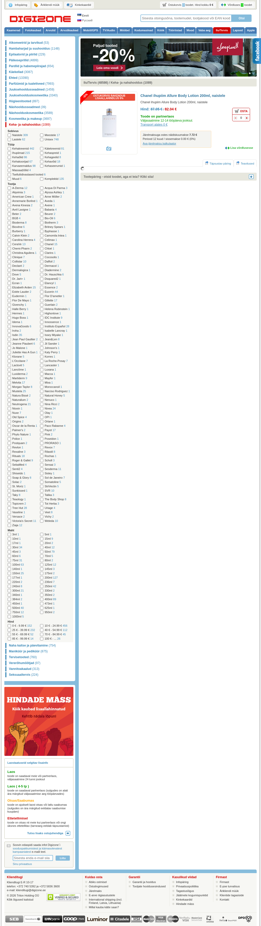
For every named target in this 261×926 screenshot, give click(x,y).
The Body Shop (55, 499)
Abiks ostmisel (98, 882)
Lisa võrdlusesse (241, 147)
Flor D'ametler (54, 296)
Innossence (53, 322)
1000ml (18, 616)
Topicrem (19, 503)
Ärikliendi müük (229, 890)
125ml (50, 564)
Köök (160, 30)
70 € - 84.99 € (55, 634)
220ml (17, 582)
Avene (50, 205)
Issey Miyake (54, 335)
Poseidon (52, 438)
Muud (17, 179)
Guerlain (51, 304)
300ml (18, 590)
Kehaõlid (19, 157)
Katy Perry (52, 352)
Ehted (19, 77)
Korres (50, 356)
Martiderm (19, 378)
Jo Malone (20, 348)
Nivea (50, 408)
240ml (17, 586)
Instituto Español (57, 326)
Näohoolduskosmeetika (31, 112)
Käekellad (21, 72)
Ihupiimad (21, 153)
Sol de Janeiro (55, 477)
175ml (50, 573)
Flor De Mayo (21, 300)
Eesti (83, 15)
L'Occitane (20, 361)
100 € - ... (52, 638)
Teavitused (245, 163)
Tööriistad (175, 30)
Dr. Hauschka (54, 274)
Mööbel (125, 30)
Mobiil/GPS (90, 30)
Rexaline (18, 451)
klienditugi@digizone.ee (31, 890)
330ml (50, 590)
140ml (17, 569)
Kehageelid (53, 157)
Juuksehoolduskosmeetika (33, 95)
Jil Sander (52, 343)
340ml (17, 595)
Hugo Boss (20, 317)
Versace (18, 516)
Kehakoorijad (22, 161)
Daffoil (50, 261)
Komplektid (54, 179)
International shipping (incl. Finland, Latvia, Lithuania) (105, 901)
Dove (16, 274)
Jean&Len (52, 339)
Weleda (51, 521)
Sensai (50, 464)
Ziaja (17, 525)
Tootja (12, 183)
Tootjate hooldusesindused (149, 886)
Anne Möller (53, 196)
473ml (50, 603)
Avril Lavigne (21, 209)
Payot (50, 430)
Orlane (50, 421)
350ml (50, 595)
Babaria (51, 209)
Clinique (18, 257)
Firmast (224, 882)
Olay (49, 412)
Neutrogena (21, 404)
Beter (16, 214)
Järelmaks (95, 890)
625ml (50, 608)
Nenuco (51, 400)
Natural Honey (55, 395)
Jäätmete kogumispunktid (192, 895)
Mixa (49, 382)
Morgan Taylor (22, 387)
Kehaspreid (53, 153)
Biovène (18, 227)
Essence (51, 287)
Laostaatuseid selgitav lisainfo (27, 762)
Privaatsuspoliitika (187, 886)
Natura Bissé (21, 395)
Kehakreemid (23, 148)
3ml (15, 534)
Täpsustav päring (218, 163)
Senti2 (17, 469)
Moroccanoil (53, 387)
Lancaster (52, 365)
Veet (49, 512)
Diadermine (53, 270)
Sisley (50, 473)
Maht (11, 530)
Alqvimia (18, 192)
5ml (48, 534)
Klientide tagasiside (232, 895)
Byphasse (52, 231)
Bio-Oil (50, 218)
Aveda (50, 201)
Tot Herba (52, 503)
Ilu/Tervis (222, 30)
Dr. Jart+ (18, 278)
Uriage (50, 508)
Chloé (49, 248)
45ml (16, 551)
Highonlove (53, 313)
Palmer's (18, 430)
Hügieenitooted (24, 101)
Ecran (17, 283)
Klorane (18, 356)
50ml (50, 551)
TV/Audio (109, 30)
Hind (11, 621)
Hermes (18, 313)
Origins (17, 421)
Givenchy (19, 304)
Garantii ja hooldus (144, 882)
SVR (49, 490)
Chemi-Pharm (22, 248)
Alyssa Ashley (54, 192)
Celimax (51, 240)
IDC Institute (53, 317)
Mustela (19, 391)
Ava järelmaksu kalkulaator (159, 143)
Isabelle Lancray (56, 330)
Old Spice (19, 417)
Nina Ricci (52, 404)
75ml (17, 560)
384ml (17, 599)
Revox (50, 447)
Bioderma (19, 222)
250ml (50, 586)
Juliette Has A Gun (25, 352)
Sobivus (13, 131)
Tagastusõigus (185, 890)
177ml (17, 577)
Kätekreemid (54, 148)
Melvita (18, 382)
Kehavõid (52, 161)
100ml (18, 564)
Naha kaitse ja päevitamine (32, 645)
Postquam (19, 443)
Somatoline (53, 482)
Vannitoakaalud (24, 668)
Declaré (18, 265)
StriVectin (52, 486)
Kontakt (224, 899)
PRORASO (53, 443)
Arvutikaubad (69, 30)
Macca (50, 374)
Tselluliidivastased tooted (29, 174)
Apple (251, 30)
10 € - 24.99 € (56, 625)
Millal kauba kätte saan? (104, 907)
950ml (50, 612)
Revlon (17, 447)
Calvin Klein (20, 235)
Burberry (18, 231)
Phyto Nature (21, 434)
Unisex (52, 139)
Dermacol (52, 265)
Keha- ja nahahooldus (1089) (131, 82)
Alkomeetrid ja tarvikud (29, 42)
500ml (18, 608)
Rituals (18, 456)
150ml (18, 573)
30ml (17, 547)
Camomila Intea (56, 235)
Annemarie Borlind (25, 201)
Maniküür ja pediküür (28, 651)
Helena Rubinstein (57, 309)
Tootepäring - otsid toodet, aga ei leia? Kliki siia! (119, 177)
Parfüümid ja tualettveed (31, 83)
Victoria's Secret (24, 521)
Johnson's (52, 348)
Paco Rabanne (55, 425)
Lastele (18, 139)
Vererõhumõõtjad (24, 663)
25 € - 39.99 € (23, 630)
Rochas (50, 456)
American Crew (23, 196)
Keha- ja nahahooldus (29, 124)
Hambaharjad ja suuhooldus (34, 48)
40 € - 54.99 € (56, 630)
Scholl (50, 460)
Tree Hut (19, 508)
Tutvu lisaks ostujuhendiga (48, 833)
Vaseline (18, 512)
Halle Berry (20, 309)
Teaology (19, 499)
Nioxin (17, 408)
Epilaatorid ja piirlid (27, 54)
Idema (17, 322)
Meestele (52, 135)
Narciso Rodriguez (57, 391)
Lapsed (238, 30)
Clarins (50, 253)
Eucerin (51, 291)
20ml (49, 543)
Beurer (50, 214)
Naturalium (20, 400)
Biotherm (51, 222)
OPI (48, 417)
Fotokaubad (33, 30)
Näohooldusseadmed (27, 107)
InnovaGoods (21, 326)
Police (17, 438)
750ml (18, 612)
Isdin (17, 335)
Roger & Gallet (22, 460)
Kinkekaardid (184, 899)
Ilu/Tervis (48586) (96, 82)
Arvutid (51, 30)
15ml (49, 538)
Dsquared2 (53, 278)
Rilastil (50, 451)
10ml (16, 538)
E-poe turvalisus (230, 886)
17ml (16, 543)
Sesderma (53, 469)
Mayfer (50, 378)
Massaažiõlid (21, 170)
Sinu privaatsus (22, 863)
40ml (50, 547)
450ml (17, 603)
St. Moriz (19, 486)
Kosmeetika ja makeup (30, 118)
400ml (50, 599)
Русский (85, 20)
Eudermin (19, 296)
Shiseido (18, 473)
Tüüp (11, 144)
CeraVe (18, 244)
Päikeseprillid (23, 60)
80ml (49, 560)
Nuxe (16, 412)
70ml (49, 556)
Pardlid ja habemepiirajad (31, 66)
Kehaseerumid (55, 166)
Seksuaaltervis (23, 674)
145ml (50, 569)
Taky (16, 495)
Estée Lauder (21, 291)
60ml (16, 556)
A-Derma (19, 188)
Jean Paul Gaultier (25, 339)
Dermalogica (21, 270)
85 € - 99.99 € (22, 638)
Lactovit (18, 365)
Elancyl (50, 283)
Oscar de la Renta (24, 425)
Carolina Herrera (23, 240)
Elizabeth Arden (24, 287)
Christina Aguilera (24, 253)
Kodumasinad (143, 30)
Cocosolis (52, 257)
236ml (50, 582)
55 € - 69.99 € (22, 634)
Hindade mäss (185, 903)
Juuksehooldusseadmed (31, 89)
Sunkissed (20, 490)
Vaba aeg (204, 30)
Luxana (50, 369)
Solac (17, 482)
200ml (51, 577)
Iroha (16, 330)
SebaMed (19, 464)
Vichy (49, 516)
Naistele (20, 135)
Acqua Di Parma (56, 188)
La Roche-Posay (56, 361)
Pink (49, 434)
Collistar (19, 261)
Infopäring (182, 882)
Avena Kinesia (22, 205)
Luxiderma (20, 374)
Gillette (51, 300)
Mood (190, 30)
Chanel (51, 244)
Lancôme (19, 369)
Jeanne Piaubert (23, 343)
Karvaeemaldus (24, 166)
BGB (16, 218)
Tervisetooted (23, 657)
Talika (49, 495)
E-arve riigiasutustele (102, 895)
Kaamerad (13, 30)
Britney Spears (55, 227)
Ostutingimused (98, 886)
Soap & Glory (21, 477)
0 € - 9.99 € (22, 625)
